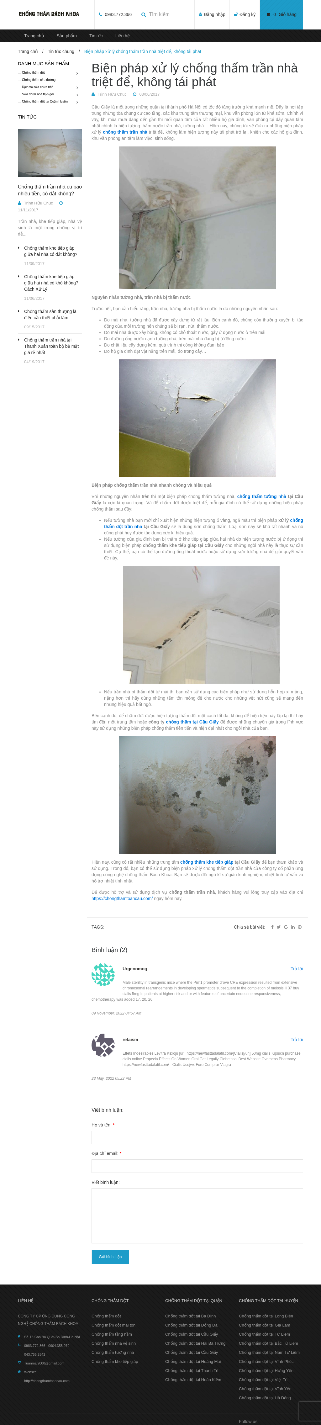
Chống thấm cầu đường (38, 80)
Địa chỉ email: (106, 1153)
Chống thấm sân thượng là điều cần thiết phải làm (50, 314)
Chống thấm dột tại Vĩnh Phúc (266, 1361)
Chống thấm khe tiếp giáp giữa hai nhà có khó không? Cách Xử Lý (51, 283)
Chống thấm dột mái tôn (113, 1325)
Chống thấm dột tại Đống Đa (191, 1325)
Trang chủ (34, 35)
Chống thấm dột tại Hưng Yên (266, 1370)
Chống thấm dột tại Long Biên (266, 1316)
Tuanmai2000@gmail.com (44, 1363)
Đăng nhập (214, 14)
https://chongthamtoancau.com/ (122, 898)
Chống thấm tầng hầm (112, 1334)
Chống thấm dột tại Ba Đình (190, 1316)
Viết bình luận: (106, 1182)
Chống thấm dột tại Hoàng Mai (193, 1361)
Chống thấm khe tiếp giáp (115, 1361)
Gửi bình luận (110, 1257)
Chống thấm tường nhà (113, 1352)
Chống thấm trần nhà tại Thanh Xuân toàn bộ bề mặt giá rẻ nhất (51, 346)
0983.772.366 (118, 14)
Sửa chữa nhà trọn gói (38, 94)
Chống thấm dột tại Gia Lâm (264, 1325)
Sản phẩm (67, 35)
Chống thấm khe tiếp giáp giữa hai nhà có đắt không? (50, 251)
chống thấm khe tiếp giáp (207, 862)
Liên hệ (122, 35)
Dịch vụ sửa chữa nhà (37, 87)
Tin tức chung (61, 51)
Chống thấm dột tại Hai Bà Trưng (195, 1343)
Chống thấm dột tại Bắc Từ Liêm (268, 1343)
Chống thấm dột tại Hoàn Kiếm (193, 1379)
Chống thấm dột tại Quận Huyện (45, 101)
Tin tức (96, 35)
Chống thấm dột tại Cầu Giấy (191, 1334)
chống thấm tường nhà (261, 496)
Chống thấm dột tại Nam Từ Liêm (269, 1352)
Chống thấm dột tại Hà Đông (265, 1398)
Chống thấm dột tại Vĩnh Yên (265, 1388)
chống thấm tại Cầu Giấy (192, 721)
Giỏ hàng (281, 14)
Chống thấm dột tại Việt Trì (263, 1379)
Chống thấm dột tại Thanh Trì (191, 1370)
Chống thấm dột (33, 72)
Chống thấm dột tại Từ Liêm (264, 1334)
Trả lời (297, 968)
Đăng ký (247, 14)
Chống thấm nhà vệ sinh (114, 1343)
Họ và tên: (103, 1124)
